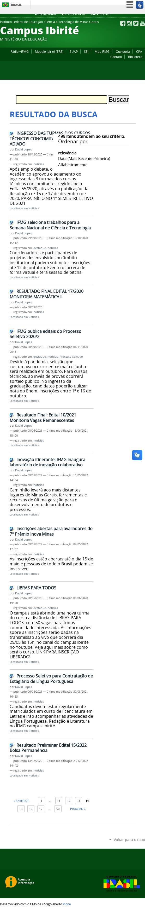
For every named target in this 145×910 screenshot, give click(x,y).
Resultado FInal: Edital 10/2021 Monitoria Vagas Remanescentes (43, 417)
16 (30, 809)
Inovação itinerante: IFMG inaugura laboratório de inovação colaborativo (47, 462)
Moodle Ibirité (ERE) (49, 51)
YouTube (142, 23)
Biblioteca (135, 57)
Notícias (33, 208)
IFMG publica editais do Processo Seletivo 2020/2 (45, 334)
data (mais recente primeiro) (84, 158)
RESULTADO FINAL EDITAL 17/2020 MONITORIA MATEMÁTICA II (46, 294)
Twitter (135, 23)
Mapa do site (100, 14)
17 (40, 809)
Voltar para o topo (129, 839)
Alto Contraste (74, 14)
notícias (38, 164)
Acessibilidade (46, 14)
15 (20, 809)
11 (58, 801)
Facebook (122, 23)
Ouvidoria (123, 51)
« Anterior (21, 801)
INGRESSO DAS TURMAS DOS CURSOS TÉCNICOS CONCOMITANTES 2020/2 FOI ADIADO (50, 138)
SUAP (74, 51)
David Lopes (23, 149)
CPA (139, 51)
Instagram (129, 23)
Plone (67, 904)
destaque (39, 248)
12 (68, 801)
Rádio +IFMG (19, 51)
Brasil (16, 5)
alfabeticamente (72, 164)
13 (78, 801)
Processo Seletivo (71, 356)
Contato (116, 57)
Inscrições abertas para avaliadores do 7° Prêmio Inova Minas (51, 531)
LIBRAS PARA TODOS (36, 588)
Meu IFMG (102, 51)
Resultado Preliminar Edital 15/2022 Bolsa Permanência (48, 747)
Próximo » (78, 809)
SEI (86, 51)
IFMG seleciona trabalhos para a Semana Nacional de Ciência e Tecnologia (50, 225)
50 (57, 809)
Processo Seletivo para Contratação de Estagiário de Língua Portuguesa (51, 678)
